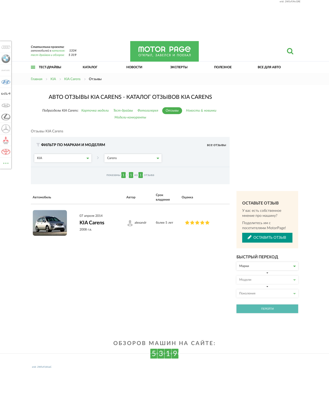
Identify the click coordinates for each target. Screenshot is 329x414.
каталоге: (58, 50)
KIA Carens (92, 222)
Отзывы (172, 110)
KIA (63, 158)
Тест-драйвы (50, 67)
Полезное (223, 67)
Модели (267, 279)
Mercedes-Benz (5, 128)
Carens (133, 158)
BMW (5, 58)
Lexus (5, 116)
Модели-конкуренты (130, 117)
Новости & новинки (201, 110)
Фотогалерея (148, 110)
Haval (5, 70)
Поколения (267, 293)
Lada (5, 105)
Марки (267, 266)
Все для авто (269, 67)
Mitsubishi (5, 140)
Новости (134, 67)
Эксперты (179, 67)
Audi (5, 47)
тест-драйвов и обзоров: (47, 55)
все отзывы (216, 145)
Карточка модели (95, 110)
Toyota (5, 151)
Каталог (90, 67)
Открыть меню (33, 72)
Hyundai (5, 81)
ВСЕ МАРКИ (5, 163)
